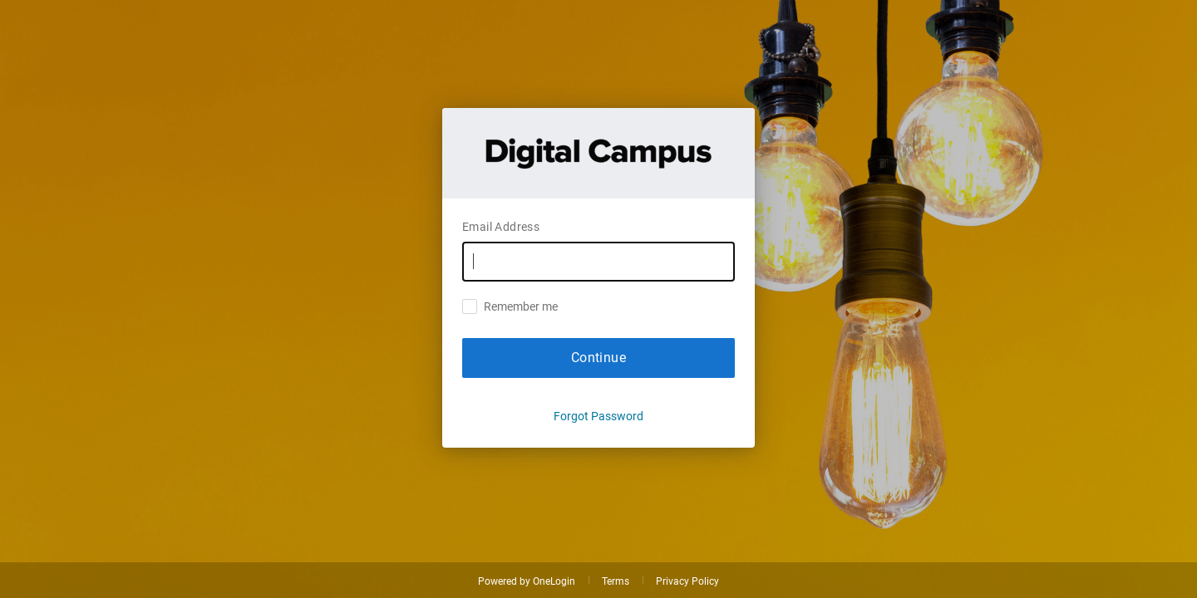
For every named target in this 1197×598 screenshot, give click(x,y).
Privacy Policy (687, 581)
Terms (615, 581)
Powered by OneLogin (526, 581)
